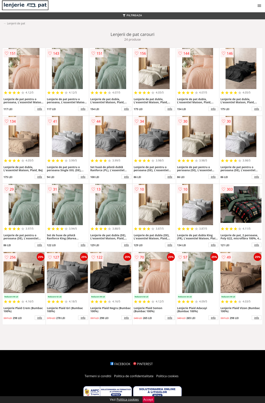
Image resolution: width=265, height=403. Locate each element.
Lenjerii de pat (16, 23)
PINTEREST (143, 364)
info (39, 109)
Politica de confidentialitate (133, 376)
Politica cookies (167, 376)
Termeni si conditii (98, 376)
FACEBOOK (120, 364)
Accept (148, 399)
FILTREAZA (132, 15)
